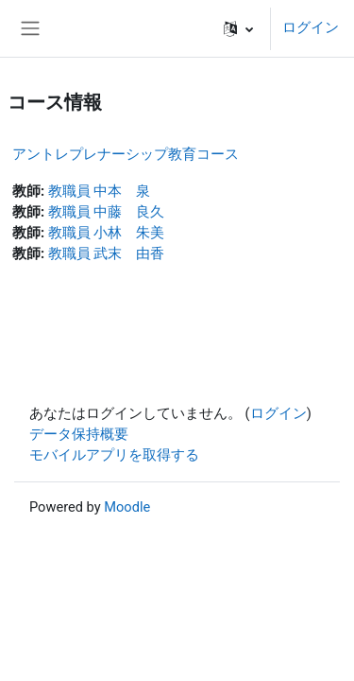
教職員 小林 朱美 (106, 232)
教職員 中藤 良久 (106, 211)
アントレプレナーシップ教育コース (125, 154)
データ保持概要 (78, 434)
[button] (238, 28)
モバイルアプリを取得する (114, 454)
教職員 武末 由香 (106, 253)
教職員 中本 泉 (99, 191)
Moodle (127, 506)
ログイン (310, 27)
